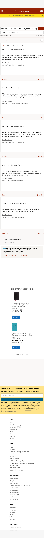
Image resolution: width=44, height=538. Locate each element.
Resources (14, 40)
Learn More (24, 255)
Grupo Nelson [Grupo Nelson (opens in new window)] (14, 488)
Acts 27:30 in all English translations (13, 142)
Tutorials (12, 449)
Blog (11, 434)
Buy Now (16, 317)
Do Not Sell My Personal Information (22, 463)
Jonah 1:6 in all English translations (12, 181)
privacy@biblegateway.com (8, 411)
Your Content (38, 40)
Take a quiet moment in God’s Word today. (22, 15)
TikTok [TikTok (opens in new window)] (12, 515)
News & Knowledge (16, 425)
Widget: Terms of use (16, 470)
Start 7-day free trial (10, 255)
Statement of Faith (15, 427)
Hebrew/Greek (25, 40)
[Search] (41, 28)
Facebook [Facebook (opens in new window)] (13, 508)
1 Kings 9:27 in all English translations (13, 217)
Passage (4, 40)
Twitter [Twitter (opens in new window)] (12, 517)
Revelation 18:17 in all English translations (15, 103)
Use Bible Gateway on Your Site (19, 452)
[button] (41, 11)
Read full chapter (7, 63)
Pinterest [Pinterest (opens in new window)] (12, 512)
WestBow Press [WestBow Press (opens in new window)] (14, 495)
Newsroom (13, 436)
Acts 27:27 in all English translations (13, 65)
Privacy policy (14, 458)
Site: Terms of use (15, 468)
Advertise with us (15, 454)
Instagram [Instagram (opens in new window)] (13, 510)
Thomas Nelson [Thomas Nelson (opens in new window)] (14, 492)
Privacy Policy (28, 410)
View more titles (22, 354)
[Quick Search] (19, 28)
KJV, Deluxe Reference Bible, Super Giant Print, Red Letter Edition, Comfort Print (20, 305)
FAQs (11, 447)
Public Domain (9, 242)
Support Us (13, 438)
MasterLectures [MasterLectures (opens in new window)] (14, 499)
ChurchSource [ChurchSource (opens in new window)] (14, 483)
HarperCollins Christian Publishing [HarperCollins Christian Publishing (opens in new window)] (20, 485)
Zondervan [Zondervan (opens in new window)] (13, 497)
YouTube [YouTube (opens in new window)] (12, 519)
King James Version (11, 239)
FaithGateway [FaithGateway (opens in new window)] (14, 478)
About (11, 422)
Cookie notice (14, 465)
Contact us (13, 456)
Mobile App (13, 429)
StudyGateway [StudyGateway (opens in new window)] (14, 481)
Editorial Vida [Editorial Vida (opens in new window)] (14, 490)
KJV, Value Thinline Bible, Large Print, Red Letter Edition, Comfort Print (22, 335)
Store (11, 432)
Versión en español (15, 528)
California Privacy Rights (18, 461)
